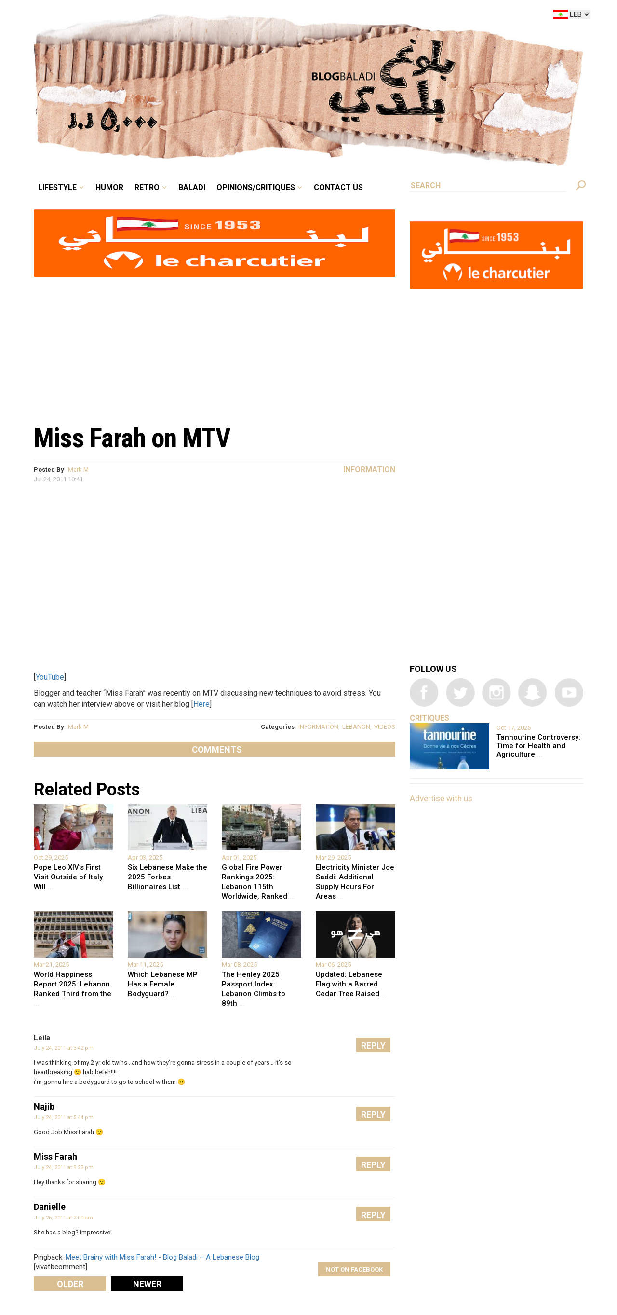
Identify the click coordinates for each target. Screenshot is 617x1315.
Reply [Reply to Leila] (373, 1046)
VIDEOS (384, 726)
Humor (109, 187)
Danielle (50, 1207)
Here (201, 704)
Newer (147, 1284)
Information (369, 469)
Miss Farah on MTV (132, 438)
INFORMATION (318, 726)
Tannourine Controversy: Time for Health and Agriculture (538, 746)
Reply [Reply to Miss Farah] (373, 1165)
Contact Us (338, 187)
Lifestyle (57, 187)
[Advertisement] (214, 345)
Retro (147, 187)
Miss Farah (55, 1156)
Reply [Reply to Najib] (373, 1115)
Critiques (429, 718)
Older (70, 1284)
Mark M (78, 469)
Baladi (191, 187)
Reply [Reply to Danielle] (373, 1215)
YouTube (50, 677)
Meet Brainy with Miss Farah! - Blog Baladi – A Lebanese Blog (162, 1257)
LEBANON (356, 726)
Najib (44, 1106)
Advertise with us (441, 798)
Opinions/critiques (255, 187)
